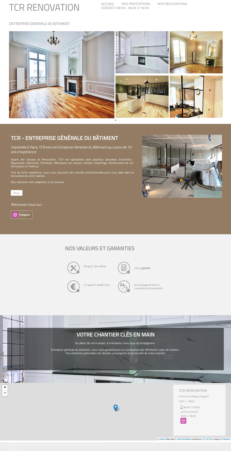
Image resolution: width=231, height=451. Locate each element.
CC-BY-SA (207, 439)
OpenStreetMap (184, 439)
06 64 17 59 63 (191, 407)
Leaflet (161, 439)
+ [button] (5, 387)
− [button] (5, 393)
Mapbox (226, 439)
